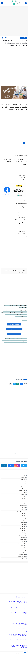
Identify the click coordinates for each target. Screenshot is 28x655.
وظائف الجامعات (22, 520)
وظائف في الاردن (19, 379)
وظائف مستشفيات (22, 554)
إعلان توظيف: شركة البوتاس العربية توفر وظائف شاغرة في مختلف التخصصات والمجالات (19, 630)
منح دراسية (24, 507)
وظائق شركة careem (22, 556)
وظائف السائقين (23, 524)
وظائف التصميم (23, 517)
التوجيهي (24, 483)
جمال (25, 496)
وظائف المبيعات (23, 532)
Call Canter (23, 558)
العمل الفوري (23, 485)
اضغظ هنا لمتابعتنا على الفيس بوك (14, 329)
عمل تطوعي (23, 500)
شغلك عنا (9, 653)
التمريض (24, 481)
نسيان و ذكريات (23, 509)
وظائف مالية (23, 552)
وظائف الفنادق (23, 530)
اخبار (25, 475)
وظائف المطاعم (23, 537)
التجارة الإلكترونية (22, 479)
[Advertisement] (14, 21)
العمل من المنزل (22, 490)
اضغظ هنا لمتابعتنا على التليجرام (14, 324)
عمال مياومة (23, 498)
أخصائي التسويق (22, 477)
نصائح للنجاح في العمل (21, 511)
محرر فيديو (24, 503)
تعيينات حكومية (23, 494)
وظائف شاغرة (23, 545)
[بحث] (2, 3)
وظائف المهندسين (22, 539)
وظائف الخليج (23, 522)
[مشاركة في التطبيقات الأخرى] (10, 384)
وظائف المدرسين (22, 535)
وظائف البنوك (23, 513)
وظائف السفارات (22, 526)
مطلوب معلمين (23, 505)
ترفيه (25, 492)
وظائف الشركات (22, 528)
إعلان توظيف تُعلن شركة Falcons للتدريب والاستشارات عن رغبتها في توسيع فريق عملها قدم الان (19, 646)
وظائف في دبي (23, 550)
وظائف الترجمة (23, 515)
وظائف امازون (23, 541)
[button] (21, 384)
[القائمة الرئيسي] (26, 3)
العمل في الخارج (22, 488)
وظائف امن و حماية (22, 543)
